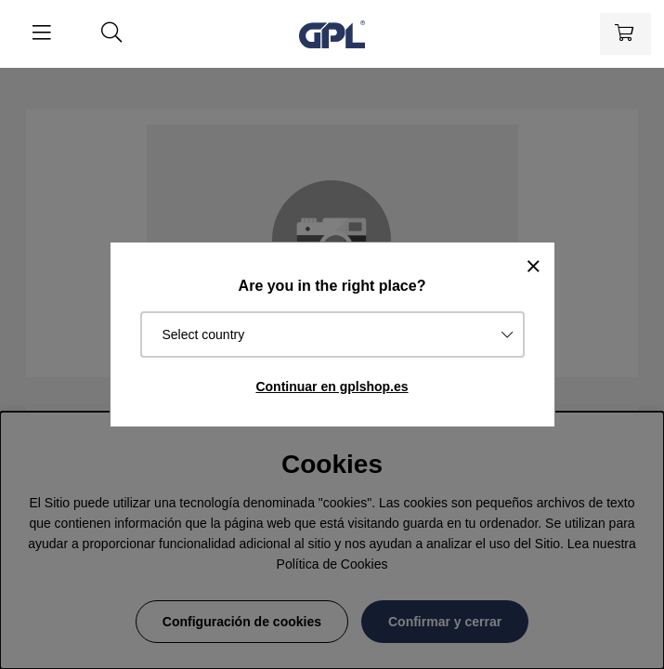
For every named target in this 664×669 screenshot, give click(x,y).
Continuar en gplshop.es (331, 386)
